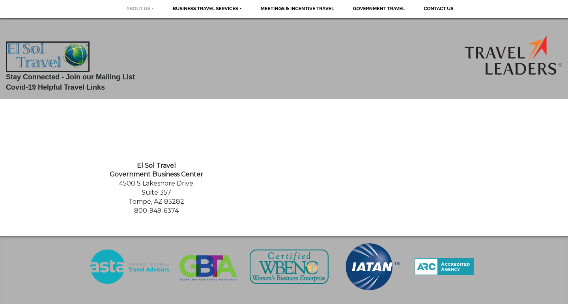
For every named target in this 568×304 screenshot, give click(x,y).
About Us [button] (138, 8)
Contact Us (438, 8)
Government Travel (379, 8)
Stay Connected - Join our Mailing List (70, 77)
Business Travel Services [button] (205, 8)
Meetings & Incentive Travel (297, 8)
